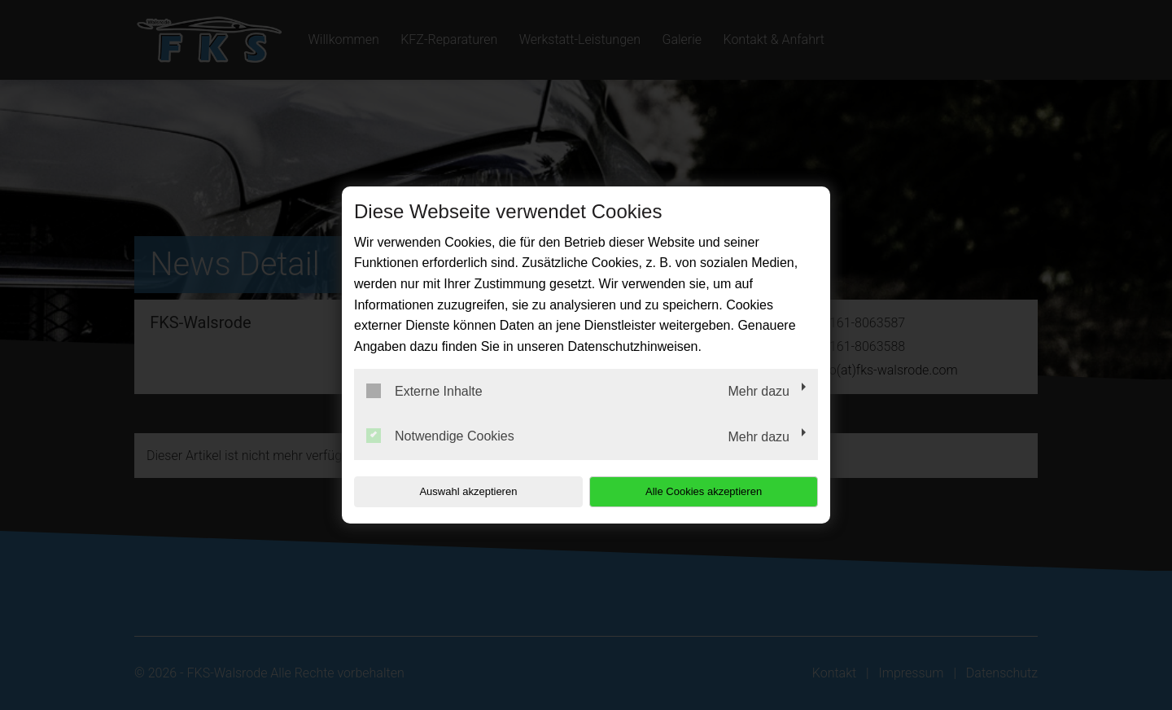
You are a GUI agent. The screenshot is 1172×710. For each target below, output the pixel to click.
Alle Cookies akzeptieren (713, 491)
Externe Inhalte (424, 390)
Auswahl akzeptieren (458, 491)
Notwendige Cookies (440, 435)
